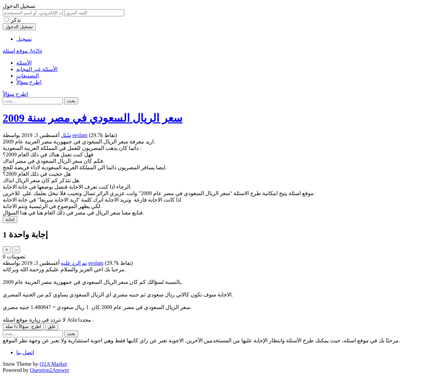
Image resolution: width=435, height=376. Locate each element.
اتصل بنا (25, 352)
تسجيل (24, 39)
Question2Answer (49, 370)
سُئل (66, 135)
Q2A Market (53, 364)
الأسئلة (24, 63)
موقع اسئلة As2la (22, 51)
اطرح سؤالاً (28, 82)
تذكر (16, 20)
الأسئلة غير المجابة (36, 69)
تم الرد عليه (74, 263)
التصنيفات (27, 76)
